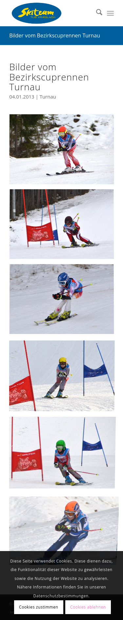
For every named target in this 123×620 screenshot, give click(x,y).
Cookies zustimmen (38, 607)
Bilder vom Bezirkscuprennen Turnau (54, 35)
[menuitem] (96, 13)
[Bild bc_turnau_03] (64, 452)
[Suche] (96, 13)
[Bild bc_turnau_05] (64, 152)
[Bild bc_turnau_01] (64, 227)
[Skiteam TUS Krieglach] (51, 13)
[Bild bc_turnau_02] (64, 302)
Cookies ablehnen (88, 607)
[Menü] (110, 13)
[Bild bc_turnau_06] (64, 527)
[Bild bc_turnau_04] (64, 377)
